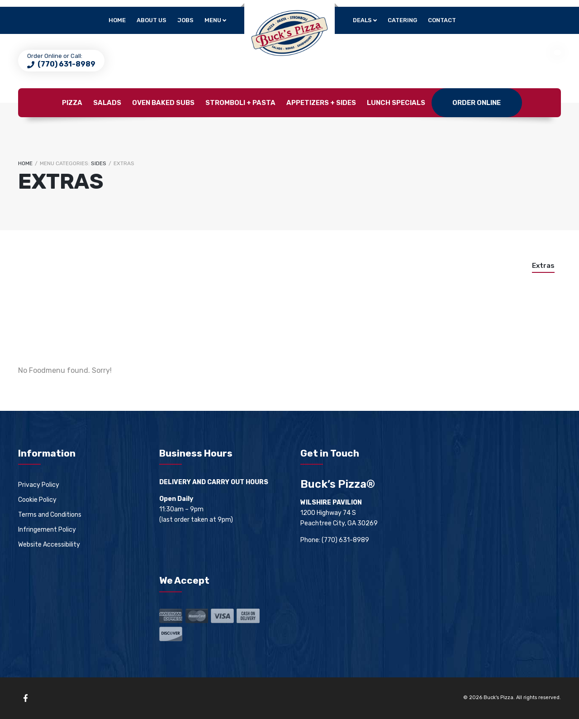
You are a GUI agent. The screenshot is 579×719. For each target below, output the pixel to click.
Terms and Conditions (49, 515)
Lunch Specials (396, 103)
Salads (107, 103)
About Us (151, 20)
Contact (442, 20)
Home (117, 20)
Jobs (185, 20)
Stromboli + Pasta (240, 103)
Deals (362, 20)
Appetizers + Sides (321, 103)
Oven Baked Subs (163, 103)
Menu (212, 20)
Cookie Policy (37, 500)
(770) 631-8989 (65, 64)
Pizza (72, 103)
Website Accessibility (49, 544)
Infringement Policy (47, 529)
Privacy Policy (38, 485)
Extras (543, 266)
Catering (402, 20)
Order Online (476, 103)
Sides (98, 163)
